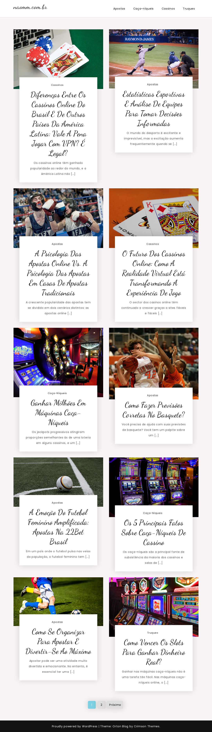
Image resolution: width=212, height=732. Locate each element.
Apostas (119, 9)
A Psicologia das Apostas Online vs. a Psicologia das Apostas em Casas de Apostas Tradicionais (58, 273)
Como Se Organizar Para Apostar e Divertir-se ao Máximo (58, 641)
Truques (189, 9)
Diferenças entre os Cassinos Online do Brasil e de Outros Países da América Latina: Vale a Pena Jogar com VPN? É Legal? (58, 124)
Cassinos (168, 9)
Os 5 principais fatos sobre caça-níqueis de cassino (154, 532)
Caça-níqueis (143, 9)
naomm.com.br (30, 7)
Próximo (115, 705)
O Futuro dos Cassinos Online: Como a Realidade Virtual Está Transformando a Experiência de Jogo (153, 273)
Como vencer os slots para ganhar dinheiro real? (154, 652)
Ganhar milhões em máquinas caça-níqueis (58, 412)
